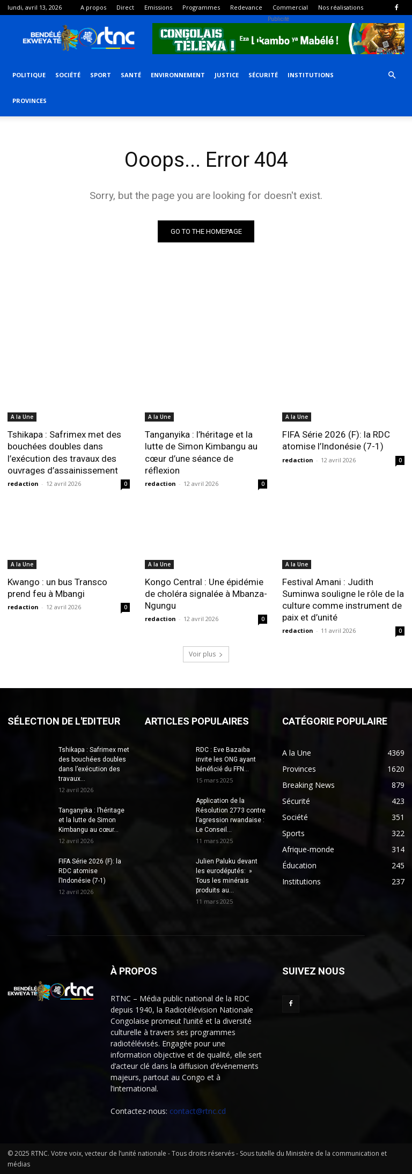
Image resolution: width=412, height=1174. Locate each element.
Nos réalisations (340, 7)
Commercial (290, 7)
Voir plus (206, 654)
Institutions (311, 75)
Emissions (158, 7)
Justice (227, 75)
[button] (391, 75)
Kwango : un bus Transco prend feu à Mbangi (57, 588)
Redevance (246, 7)
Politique (29, 75)
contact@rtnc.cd (198, 1111)
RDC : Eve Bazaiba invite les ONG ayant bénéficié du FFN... (226, 759)
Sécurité (263, 75)
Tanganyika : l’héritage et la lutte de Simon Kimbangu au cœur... (91, 820)
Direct (125, 7)
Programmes (201, 7)
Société (67, 75)
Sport (100, 75)
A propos (93, 7)
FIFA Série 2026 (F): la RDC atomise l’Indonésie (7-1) (336, 440)
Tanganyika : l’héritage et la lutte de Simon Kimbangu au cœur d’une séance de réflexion (201, 452)
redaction (23, 483)
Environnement (178, 75)
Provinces (29, 101)
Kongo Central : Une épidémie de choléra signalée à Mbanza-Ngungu (206, 594)
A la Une (22, 416)
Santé (131, 75)
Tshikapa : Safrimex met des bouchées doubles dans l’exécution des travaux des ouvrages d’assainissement (64, 452)
